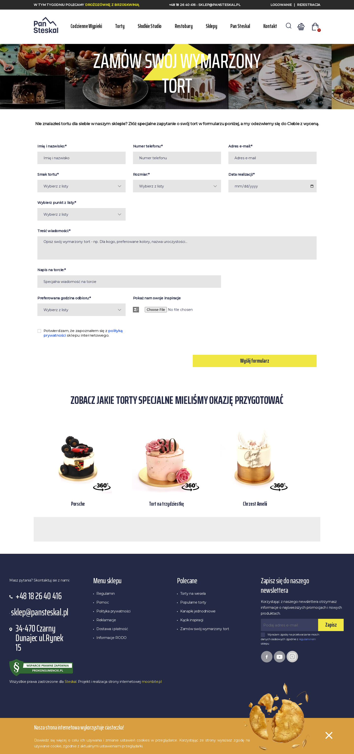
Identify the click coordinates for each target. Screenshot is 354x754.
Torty (119, 26)
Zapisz (331, 625)
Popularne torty (193, 602)
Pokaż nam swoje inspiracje (157, 298)
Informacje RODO (111, 637)
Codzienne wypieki (87, 26)
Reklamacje (106, 620)
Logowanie (281, 5)
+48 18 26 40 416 (183, 5)
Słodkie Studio (149, 26)
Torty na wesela (193, 593)
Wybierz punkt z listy (55, 202)
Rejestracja (308, 5)
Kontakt (265, 26)
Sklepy (208, 26)
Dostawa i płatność (112, 629)
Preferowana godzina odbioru (62, 298)
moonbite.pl (152, 681)
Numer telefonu (146, 146)
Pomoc (102, 602)
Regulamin (105, 593)
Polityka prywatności (113, 611)
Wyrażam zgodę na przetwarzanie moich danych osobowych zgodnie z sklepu (290, 639)
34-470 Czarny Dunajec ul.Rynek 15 (39, 638)
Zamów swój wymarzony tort (204, 629)
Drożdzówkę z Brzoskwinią (112, 5)
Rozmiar (140, 174)
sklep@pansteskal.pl (219, 5)
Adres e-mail (239, 146)
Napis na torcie (50, 270)
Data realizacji (240, 174)
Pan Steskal (236, 26)
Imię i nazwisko (50, 146)
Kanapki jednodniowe (198, 611)
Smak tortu (46, 174)
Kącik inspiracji (191, 620)
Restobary (182, 26)
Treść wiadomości (52, 231)
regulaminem (307, 639)
